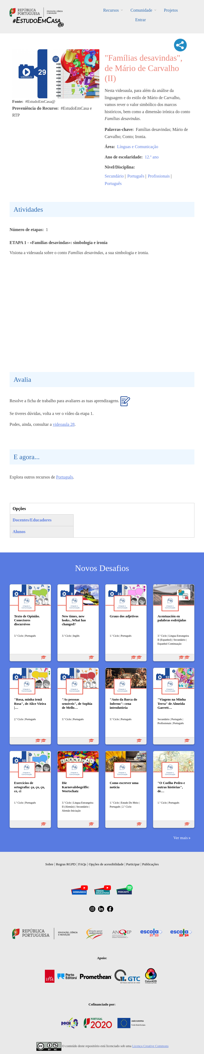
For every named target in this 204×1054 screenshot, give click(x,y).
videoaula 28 (64, 424)
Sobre (49, 864)
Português (135, 176)
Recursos (111, 10)
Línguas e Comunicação (137, 146)
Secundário (114, 176)
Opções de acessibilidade (106, 864)
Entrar (140, 19)
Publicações (150, 864)
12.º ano (152, 157)
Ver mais (180, 837)
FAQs (82, 864)
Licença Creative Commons (150, 1046)
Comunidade (141, 10)
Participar (133, 864)
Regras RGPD (66, 864)
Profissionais (159, 176)
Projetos (171, 10)
